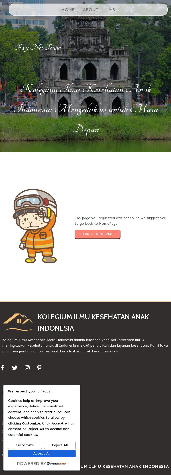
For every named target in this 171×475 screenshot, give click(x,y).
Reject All (60, 445)
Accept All (41, 453)
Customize (25, 445)
